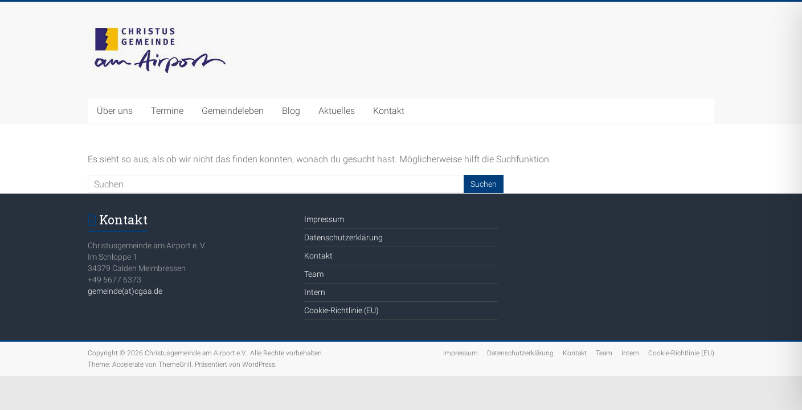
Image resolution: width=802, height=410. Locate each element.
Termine (167, 110)
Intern (314, 292)
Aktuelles (336, 110)
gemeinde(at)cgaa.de (125, 291)
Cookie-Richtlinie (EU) (341, 310)
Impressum (324, 219)
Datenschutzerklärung (343, 237)
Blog (291, 110)
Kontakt (388, 110)
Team (314, 273)
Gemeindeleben (233, 110)
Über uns (115, 110)
